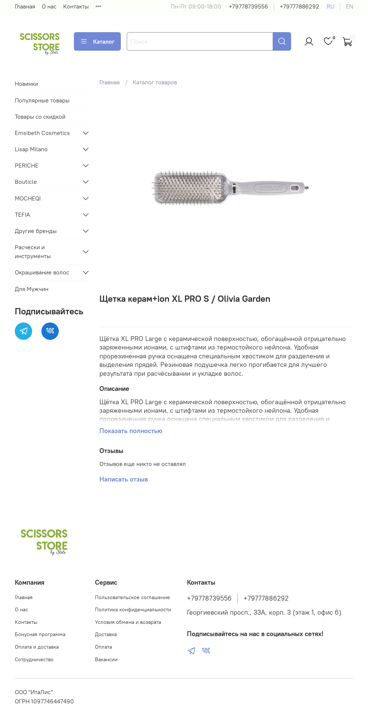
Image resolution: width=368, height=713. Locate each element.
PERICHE (26, 165)
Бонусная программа (40, 634)
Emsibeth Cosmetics (42, 132)
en (349, 6)
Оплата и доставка (37, 646)
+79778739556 (248, 6)
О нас (49, 6)
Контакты (76, 6)
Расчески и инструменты (33, 251)
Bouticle (26, 181)
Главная (25, 6)
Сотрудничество (34, 659)
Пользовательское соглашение (132, 597)
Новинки (26, 83)
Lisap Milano (31, 149)
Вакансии (106, 659)
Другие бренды (36, 230)
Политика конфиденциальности (133, 609)
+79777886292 (299, 6)
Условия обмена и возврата (128, 622)
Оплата (103, 646)
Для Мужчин (31, 289)
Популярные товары (42, 100)
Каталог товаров (155, 82)
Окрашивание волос (42, 272)
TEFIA (22, 214)
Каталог (97, 41)
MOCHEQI (28, 198)
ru (330, 6)
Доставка (106, 634)
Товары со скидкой (40, 116)
